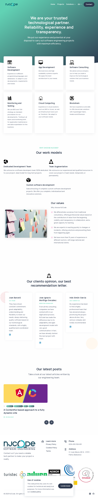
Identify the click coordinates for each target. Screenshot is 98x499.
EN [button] (79, 4)
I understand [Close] (65, 486)
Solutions (70, 4)
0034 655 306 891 (75, 444)
